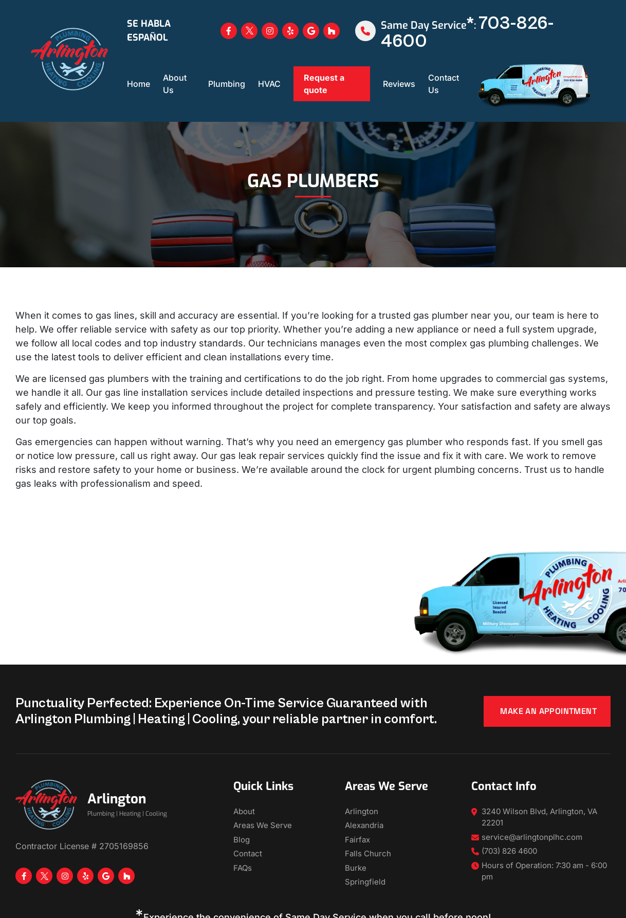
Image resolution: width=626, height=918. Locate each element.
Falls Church (368, 853)
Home (138, 84)
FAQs (242, 868)
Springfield (365, 882)
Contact (247, 853)
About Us (175, 83)
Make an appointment (548, 711)
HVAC (269, 84)
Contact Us (443, 83)
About (244, 811)
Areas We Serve (262, 825)
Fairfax (357, 839)
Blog (241, 839)
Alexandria (364, 825)
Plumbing (226, 84)
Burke (355, 868)
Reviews (399, 84)
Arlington (361, 811)
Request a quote (324, 83)
